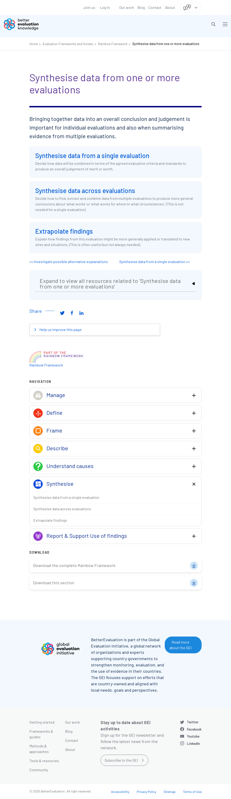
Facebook (194, 729)
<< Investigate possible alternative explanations (68, 261)
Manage (55, 394)
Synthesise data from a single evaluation (92, 155)
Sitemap (169, 792)
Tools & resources (44, 760)
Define (54, 412)
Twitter (193, 722)
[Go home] (61, 24)
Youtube (193, 736)
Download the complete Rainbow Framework (74, 565)
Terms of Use (192, 792)
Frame (54, 430)
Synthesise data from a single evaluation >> (154, 261)
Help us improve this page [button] (60, 329)
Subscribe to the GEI (121, 760)
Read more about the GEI (180, 645)
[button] (213, 24)
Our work (126, 7)
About (170, 7)
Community (38, 769)
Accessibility (120, 792)
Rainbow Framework (112, 44)
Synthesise (60, 483)
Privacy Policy (146, 792)
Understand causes (70, 465)
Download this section (53, 582)
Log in (105, 7)
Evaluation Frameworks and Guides (68, 44)
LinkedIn (193, 743)
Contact (154, 7)
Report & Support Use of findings (86, 535)
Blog (141, 7)
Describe (57, 448)
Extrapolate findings (64, 231)
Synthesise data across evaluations (85, 190)
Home (33, 44)
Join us (89, 7)
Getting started (42, 722)
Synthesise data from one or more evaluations (165, 44)
